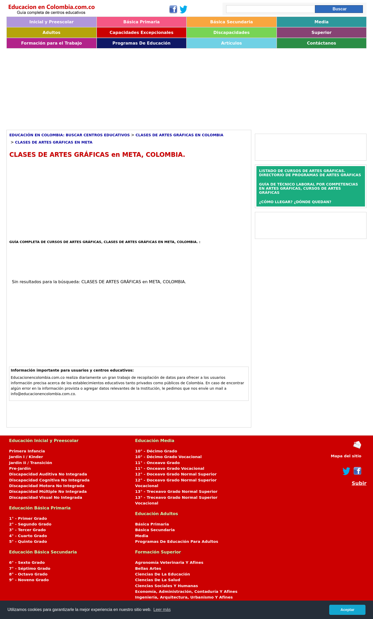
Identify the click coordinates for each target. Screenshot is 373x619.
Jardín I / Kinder (26, 456)
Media (321, 21)
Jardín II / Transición (30, 462)
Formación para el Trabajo (51, 43)
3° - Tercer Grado (27, 530)
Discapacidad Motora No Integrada (46, 485)
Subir (359, 483)
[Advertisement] (161, 87)
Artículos (231, 43)
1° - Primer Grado (28, 518)
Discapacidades (231, 32)
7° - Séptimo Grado (29, 568)
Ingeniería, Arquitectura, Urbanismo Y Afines (184, 597)
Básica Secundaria (231, 21)
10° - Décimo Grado (156, 451)
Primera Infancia (27, 451)
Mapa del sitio (346, 456)
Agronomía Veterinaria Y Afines (169, 562)
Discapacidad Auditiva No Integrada (48, 474)
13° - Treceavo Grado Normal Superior (176, 491)
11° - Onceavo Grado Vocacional (169, 468)
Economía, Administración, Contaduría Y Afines (186, 591)
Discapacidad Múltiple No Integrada (48, 491)
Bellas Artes (148, 568)
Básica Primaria (141, 21)
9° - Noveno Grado (29, 580)
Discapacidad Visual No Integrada (45, 497)
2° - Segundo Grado (30, 524)
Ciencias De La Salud (157, 580)
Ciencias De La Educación (162, 574)
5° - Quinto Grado (28, 541)
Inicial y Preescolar (51, 21)
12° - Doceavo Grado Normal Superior (176, 474)
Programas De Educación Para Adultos (176, 541)
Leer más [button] (162, 609)
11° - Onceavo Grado (157, 462)
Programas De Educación (141, 43)
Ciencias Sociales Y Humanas (166, 586)
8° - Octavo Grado (28, 574)
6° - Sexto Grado (27, 562)
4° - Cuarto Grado (28, 535)
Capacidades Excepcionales (141, 32)
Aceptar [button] (347, 610)
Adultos (51, 32)
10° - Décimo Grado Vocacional (168, 456)
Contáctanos (321, 43)
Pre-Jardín (20, 468)
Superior (322, 32)
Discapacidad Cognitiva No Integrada (49, 480)
